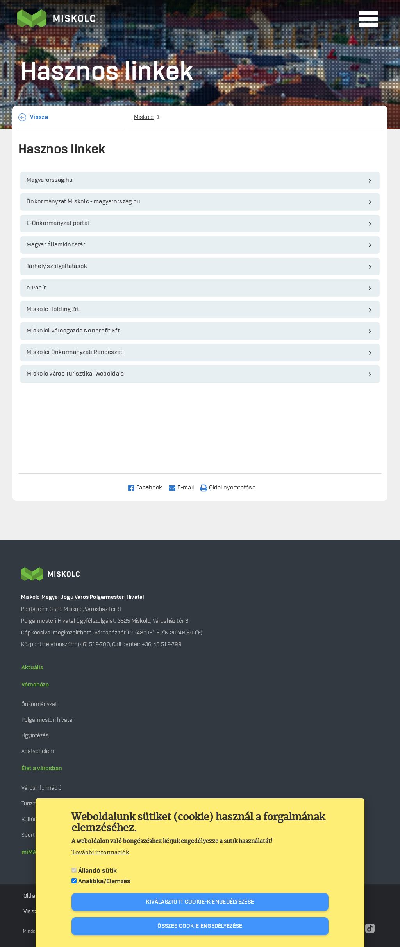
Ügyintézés (34, 736)
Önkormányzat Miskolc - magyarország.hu (83, 202)
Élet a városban (41, 769)
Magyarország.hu (50, 180)
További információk (100, 852)
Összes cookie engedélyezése (199, 926)
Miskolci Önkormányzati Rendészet (75, 352)
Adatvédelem (37, 751)
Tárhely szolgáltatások (57, 266)
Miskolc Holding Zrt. (53, 309)
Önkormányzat (39, 704)
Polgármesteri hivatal (47, 720)
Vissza (39, 117)
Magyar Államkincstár (56, 245)
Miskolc (144, 117)
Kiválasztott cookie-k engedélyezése (200, 902)
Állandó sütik (97, 870)
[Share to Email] (184, 487)
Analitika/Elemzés (104, 881)
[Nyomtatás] (231, 487)
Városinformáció (41, 788)
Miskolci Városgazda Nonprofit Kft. (74, 331)
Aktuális (32, 668)
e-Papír (36, 288)
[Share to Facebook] (148, 487)
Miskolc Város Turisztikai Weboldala (75, 374)
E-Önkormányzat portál (58, 223)
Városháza (35, 685)
